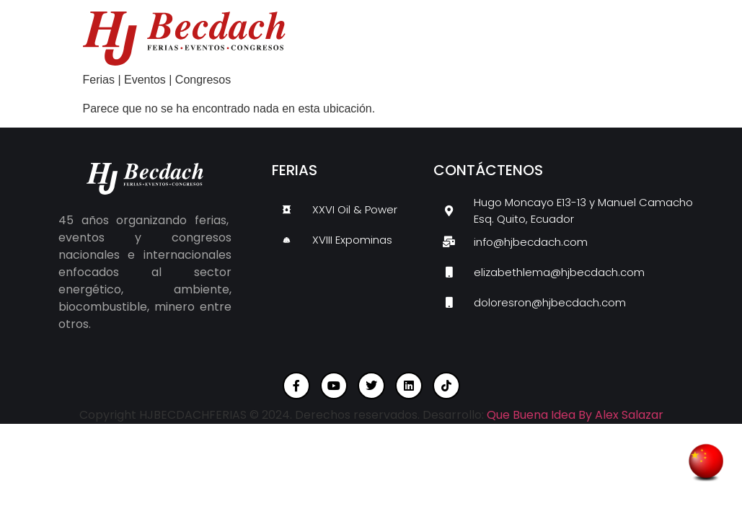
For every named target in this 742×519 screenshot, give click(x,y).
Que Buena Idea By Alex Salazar (575, 415)
